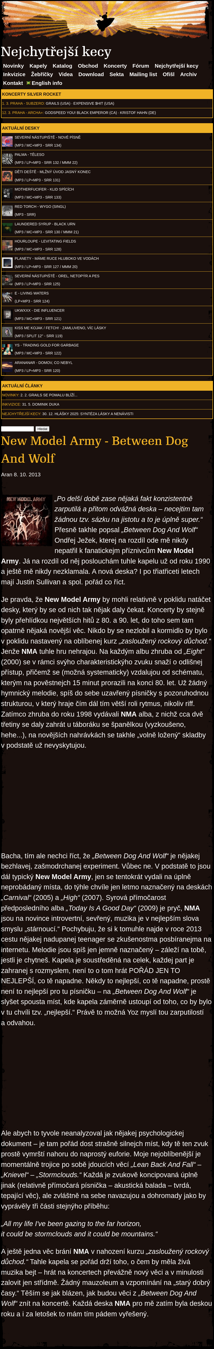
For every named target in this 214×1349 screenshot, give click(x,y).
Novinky (13, 66)
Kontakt (13, 83)
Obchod (88, 66)
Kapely (38, 66)
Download (91, 74)
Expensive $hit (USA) (93, 103)
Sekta (117, 74)
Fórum (140, 66)
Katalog (62, 66)
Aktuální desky (21, 128)
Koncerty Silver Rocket (31, 94)
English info (47, 83)
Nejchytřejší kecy (176, 66)
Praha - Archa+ (27, 113)
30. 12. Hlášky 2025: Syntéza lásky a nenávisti (87, 414)
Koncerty (115, 66)
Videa (66, 74)
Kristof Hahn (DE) (138, 113)
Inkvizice (14, 74)
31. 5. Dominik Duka (40, 404)
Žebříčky (42, 74)
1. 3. (5, 103)
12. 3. (6, 113)
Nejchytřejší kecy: (21, 414)
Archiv (188, 74)
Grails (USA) (58, 103)
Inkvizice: (11, 404)
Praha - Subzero (27, 103)
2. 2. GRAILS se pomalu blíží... (49, 395)
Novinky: (11, 395)
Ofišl (168, 74)
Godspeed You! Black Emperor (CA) (81, 113)
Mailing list (143, 74)
